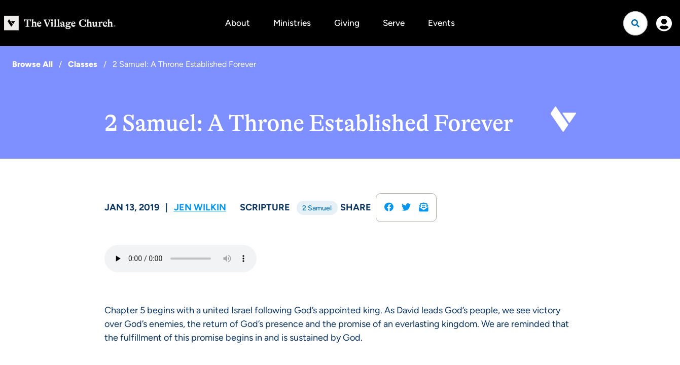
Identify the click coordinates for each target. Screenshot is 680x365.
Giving (347, 23)
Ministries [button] (292, 23)
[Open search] (635, 23)
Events (441, 23)
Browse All (32, 64)
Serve (394, 23)
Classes (82, 64)
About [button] (237, 23)
